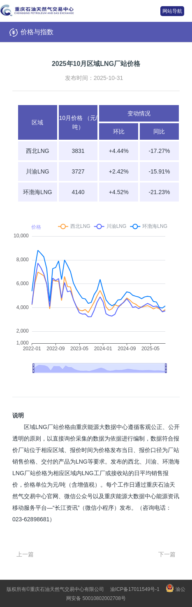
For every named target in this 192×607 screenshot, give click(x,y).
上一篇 (25, 554)
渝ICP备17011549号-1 (135, 589)
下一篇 (167, 554)
